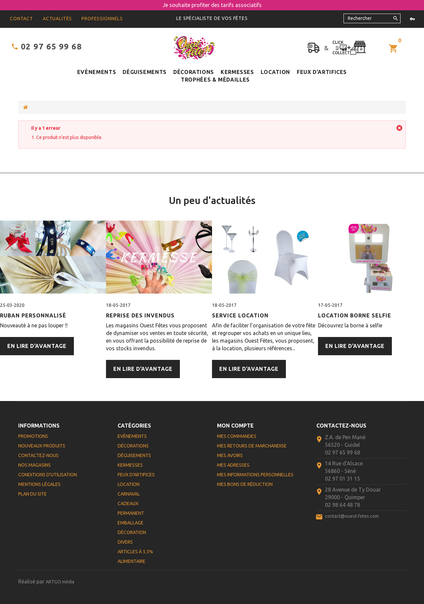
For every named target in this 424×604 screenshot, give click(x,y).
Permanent (131, 513)
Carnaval (129, 494)
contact (21, 18)
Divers (125, 542)
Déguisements (145, 72)
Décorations (193, 72)
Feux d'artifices (322, 72)
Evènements (96, 72)
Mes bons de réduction (245, 484)
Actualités (57, 18)
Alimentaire (131, 561)
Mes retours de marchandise (252, 445)
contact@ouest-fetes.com (352, 516)
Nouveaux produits (41, 445)
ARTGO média (60, 581)
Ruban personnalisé (33, 315)
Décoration (132, 532)
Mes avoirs (230, 455)
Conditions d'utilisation (47, 474)
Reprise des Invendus (140, 315)
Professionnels (102, 18)
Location (275, 72)
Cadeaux (128, 503)
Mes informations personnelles (255, 474)
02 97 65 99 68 (51, 46)
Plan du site (32, 494)
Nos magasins (34, 465)
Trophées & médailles (215, 80)
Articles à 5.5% (135, 551)
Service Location (240, 315)
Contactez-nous (38, 455)
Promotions (33, 436)
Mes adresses (233, 465)
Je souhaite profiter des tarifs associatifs (212, 5)
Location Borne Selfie (354, 315)
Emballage (130, 522)
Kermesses (237, 72)
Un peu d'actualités (212, 200)
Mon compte (235, 425)
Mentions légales (39, 484)
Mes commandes (236, 436)
